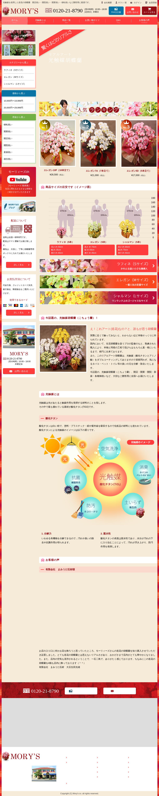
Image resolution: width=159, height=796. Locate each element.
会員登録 (152, 2)
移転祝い (8, 124)
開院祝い (8, 145)
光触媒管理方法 (78, 777)
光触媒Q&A (76, 772)
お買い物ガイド (107, 758)
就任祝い (8, 159)
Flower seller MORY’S (20, 11)
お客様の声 (105, 767)
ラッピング (105, 772)
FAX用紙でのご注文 (83, 691)
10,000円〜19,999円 (13, 101)
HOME (72, 758)
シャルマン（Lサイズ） (15, 84)
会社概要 (108, 2)
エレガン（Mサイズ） (14, 77)
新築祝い (8, 152)
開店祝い (8, 138)
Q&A (102, 762)
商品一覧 (73, 783)
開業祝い (8, 131)
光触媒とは (74, 762)
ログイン (137, 2)
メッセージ (105, 777)
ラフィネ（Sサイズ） (14, 70)
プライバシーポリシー (141, 772)
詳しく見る (19, 265)
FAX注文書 (116, 12)
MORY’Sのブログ (139, 758)
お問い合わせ (132, 12)
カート (149, 12)
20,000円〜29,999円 (13, 107)
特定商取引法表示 (139, 767)
